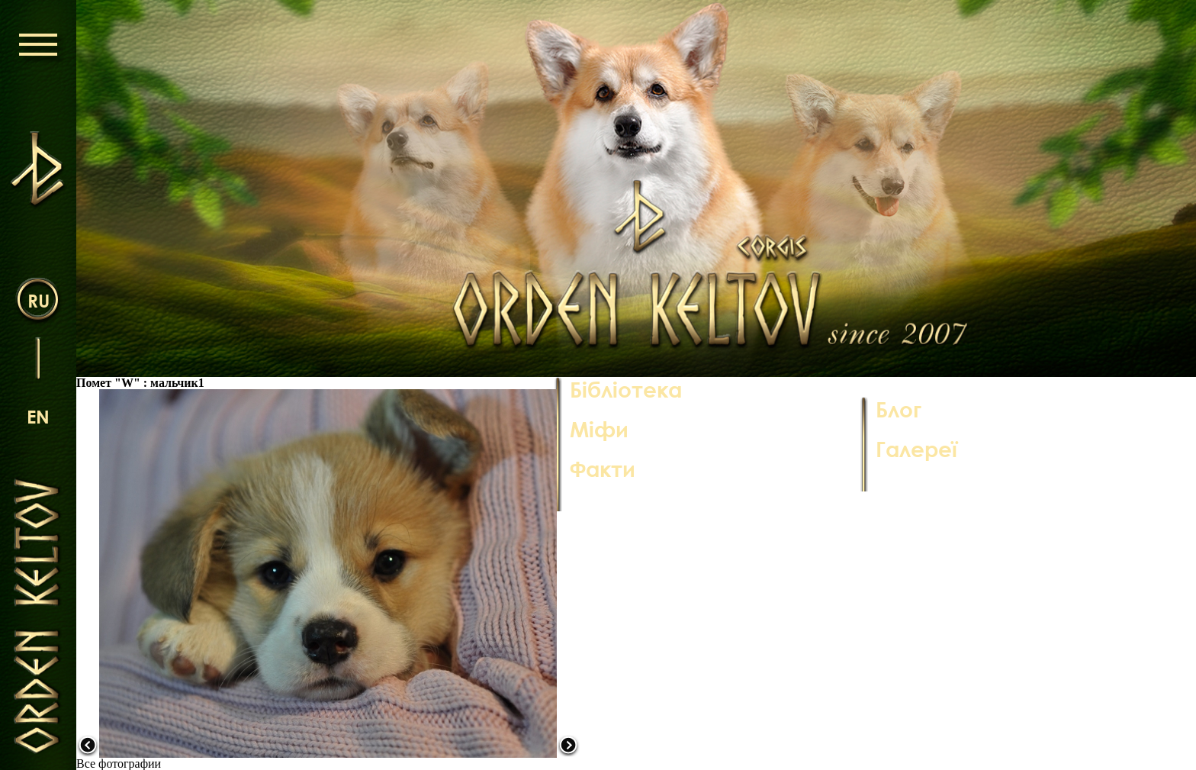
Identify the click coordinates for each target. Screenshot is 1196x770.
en (38, 416)
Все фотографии (118, 763)
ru (38, 300)
